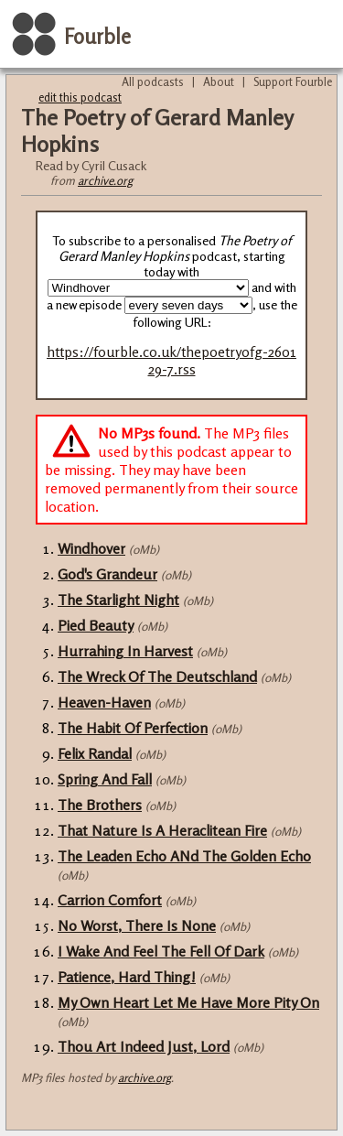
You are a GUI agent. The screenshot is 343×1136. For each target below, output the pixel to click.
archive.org (105, 180)
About (218, 81)
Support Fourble (292, 81)
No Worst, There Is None (137, 925)
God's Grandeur (107, 574)
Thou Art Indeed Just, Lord (144, 1046)
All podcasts (153, 81)
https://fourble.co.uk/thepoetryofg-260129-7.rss (171, 360)
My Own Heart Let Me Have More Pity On (188, 1002)
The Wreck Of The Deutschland (157, 676)
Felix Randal (95, 753)
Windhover (91, 548)
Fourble (97, 36)
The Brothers (100, 804)
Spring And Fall (105, 779)
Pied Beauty (96, 625)
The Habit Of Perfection (133, 728)
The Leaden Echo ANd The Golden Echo (184, 856)
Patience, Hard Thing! (127, 977)
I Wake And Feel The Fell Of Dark (161, 951)
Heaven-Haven (104, 702)
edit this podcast (80, 97)
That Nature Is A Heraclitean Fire (162, 830)
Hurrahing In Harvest (125, 651)
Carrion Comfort (110, 900)
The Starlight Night (118, 599)
